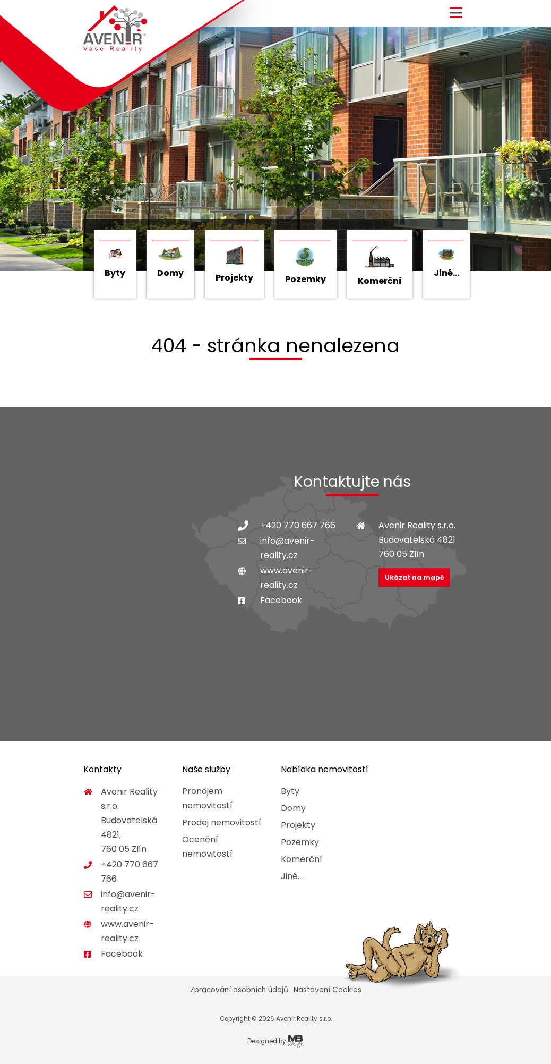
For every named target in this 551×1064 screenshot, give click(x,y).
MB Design (296, 1042)
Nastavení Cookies (327, 990)
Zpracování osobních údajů (239, 990)
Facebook (281, 600)
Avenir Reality (115, 29)
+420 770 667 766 (297, 525)
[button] (456, 17)
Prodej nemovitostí (221, 822)
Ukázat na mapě (414, 577)
